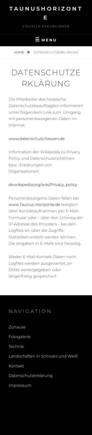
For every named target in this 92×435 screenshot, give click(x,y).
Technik (16, 346)
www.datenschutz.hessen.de (37, 138)
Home (19, 52)
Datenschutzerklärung (31, 375)
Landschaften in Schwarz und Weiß (43, 356)
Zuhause (17, 327)
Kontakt (16, 366)
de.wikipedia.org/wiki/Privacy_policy (43, 184)
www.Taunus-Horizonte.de (34, 204)
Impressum (20, 385)
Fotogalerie (20, 336)
